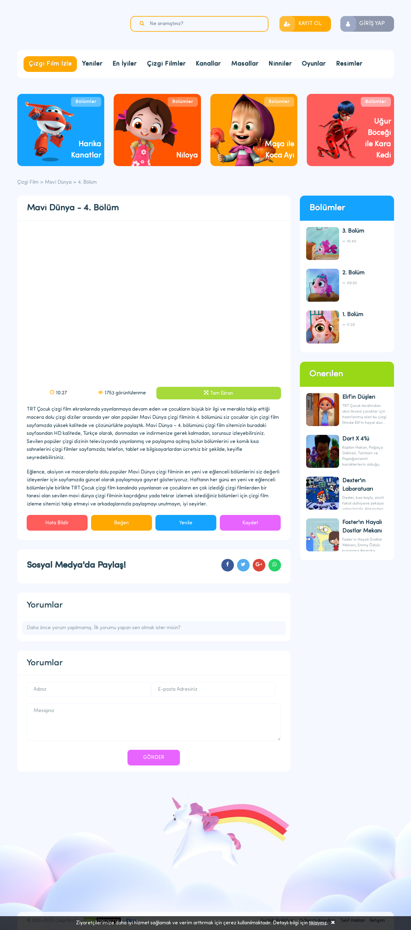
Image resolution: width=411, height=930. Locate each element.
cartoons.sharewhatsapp (274, 565)
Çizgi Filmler (166, 64)
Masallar (244, 64)
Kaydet (250, 523)
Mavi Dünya (58, 182)
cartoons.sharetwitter (243, 565)
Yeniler (92, 64)
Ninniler (280, 64)
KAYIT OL (310, 24)
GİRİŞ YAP (372, 24)
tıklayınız (318, 923)
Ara (143, 23)
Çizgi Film (56, 24)
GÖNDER (153, 757)
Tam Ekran (221, 393)
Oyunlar (314, 64)
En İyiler (124, 64)
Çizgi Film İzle (50, 64)
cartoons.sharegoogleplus (259, 565)
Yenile (185, 523)
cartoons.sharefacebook (227, 565)
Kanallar (208, 64)
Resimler (349, 64)
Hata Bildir (57, 523)
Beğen (121, 523)
